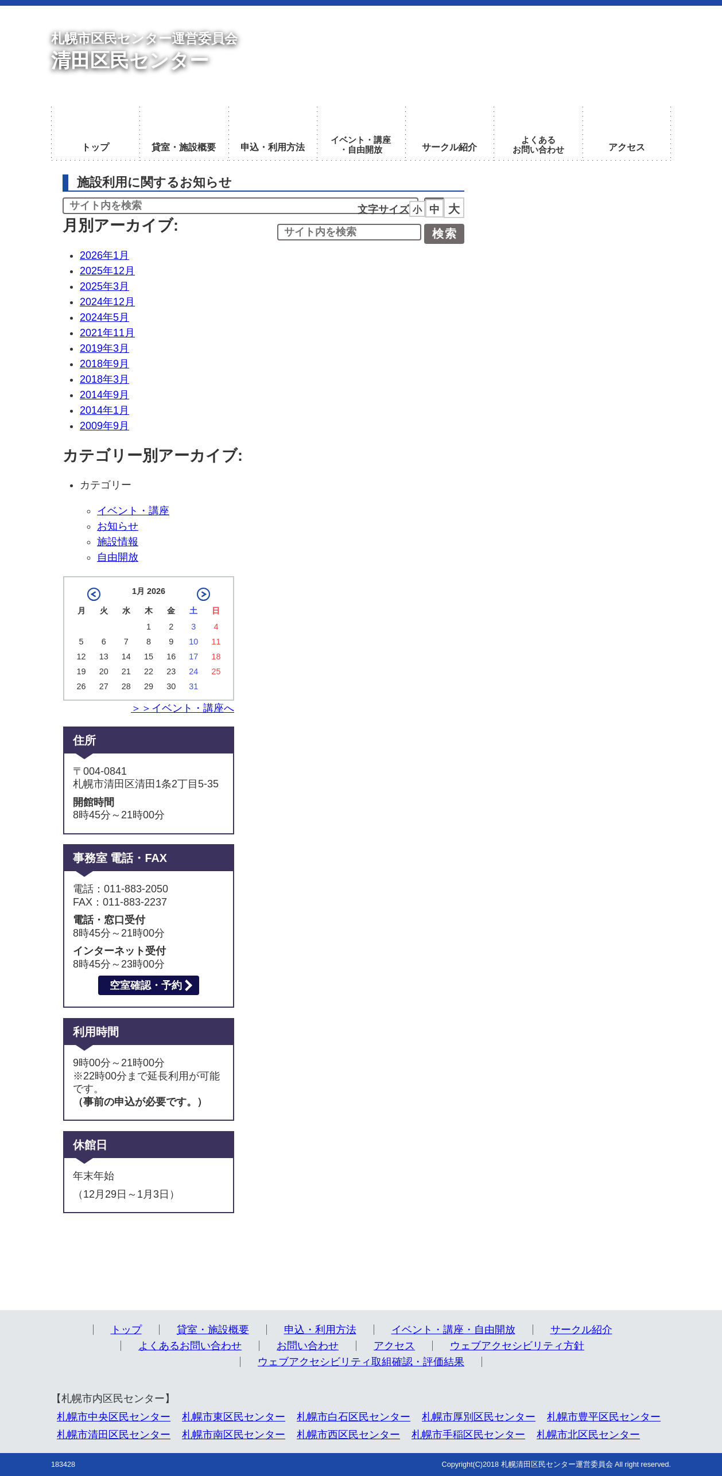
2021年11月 (107, 333)
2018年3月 (104, 379)
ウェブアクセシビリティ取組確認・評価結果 (361, 1362)
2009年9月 (104, 426)
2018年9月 (104, 364)
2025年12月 (107, 271)
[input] (349, 232)
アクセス (394, 1346)
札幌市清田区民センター (113, 1434)
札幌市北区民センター (588, 1434)
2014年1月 (104, 410)
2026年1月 (104, 255)
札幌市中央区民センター (113, 1417)
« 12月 (93, 594)
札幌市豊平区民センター (604, 1417)
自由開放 (117, 557)
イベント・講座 (133, 510)
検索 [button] (444, 233)
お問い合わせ (308, 1346)
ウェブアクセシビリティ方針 (517, 1346)
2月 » (203, 594)
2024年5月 (104, 317)
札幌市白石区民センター (353, 1417)
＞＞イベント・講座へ (182, 708)
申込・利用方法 (320, 1329)
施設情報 (117, 541)
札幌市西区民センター (348, 1434)
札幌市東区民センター (233, 1417)
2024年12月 (107, 302)
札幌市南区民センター (233, 1434)
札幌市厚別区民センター (478, 1417)
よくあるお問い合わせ (190, 1346)
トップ (126, 1329)
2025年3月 (104, 286)
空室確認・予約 (146, 985)
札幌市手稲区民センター (468, 1434)
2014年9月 (104, 395)
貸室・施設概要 (213, 1329)
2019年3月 (104, 348)
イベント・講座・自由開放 (453, 1329)
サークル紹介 (581, 1329)
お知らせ (117, 526)
